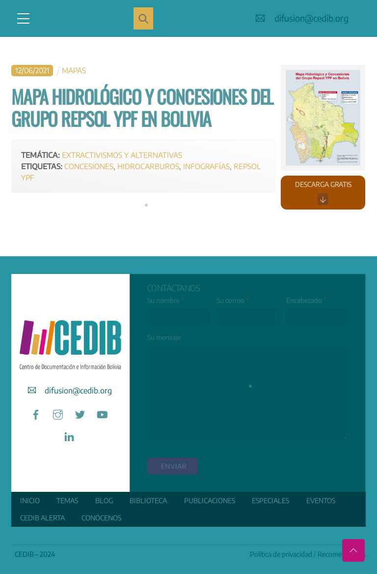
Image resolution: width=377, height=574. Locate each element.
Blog (104, 500)
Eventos (320, 500)
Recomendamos (342, 554)
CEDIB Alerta (42, 518)
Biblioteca (148, 500)
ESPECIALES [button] (270, 500)
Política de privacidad (281, 554)
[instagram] (58, 413)
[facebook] (36, 413)
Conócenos (101, 518)
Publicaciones (209, 500)
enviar (174, 466)
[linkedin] (69, 435)
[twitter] (80, 413)
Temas (67, 500)
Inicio (30, 500)
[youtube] (102, 413)
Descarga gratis (323, 192)
